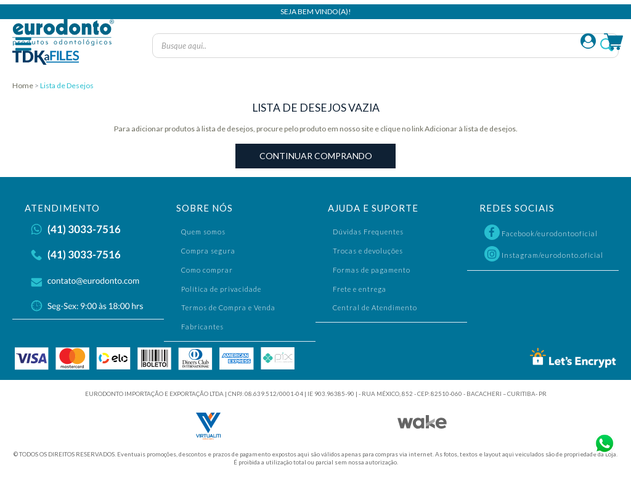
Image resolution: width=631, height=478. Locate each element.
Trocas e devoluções (368, 251)
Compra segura (208, 251)
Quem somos (203, 232)
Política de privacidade (221, 289)
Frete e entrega (359, 289)
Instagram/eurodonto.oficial (543, 254)
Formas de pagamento (371, 270)
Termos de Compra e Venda (228, 307)
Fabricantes (202, 327)
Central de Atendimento (375, 307)
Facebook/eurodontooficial (541, 232)
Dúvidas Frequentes (368, 232)
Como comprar (207, 270)
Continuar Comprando (315, 155)
